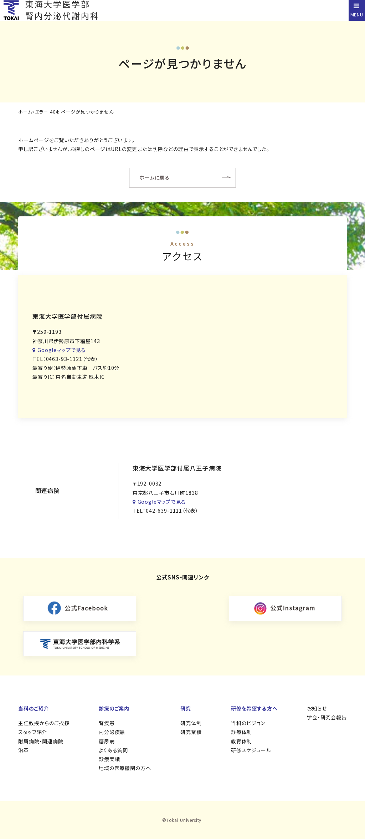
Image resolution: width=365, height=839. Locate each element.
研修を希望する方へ (254, 708)
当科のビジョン (248, 723)
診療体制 (241, 731)
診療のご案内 (114, 708)
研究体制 (190, 723)
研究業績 (190, 731)
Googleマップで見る (59, 349)
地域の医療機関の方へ (125, 768)
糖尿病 (107, 741)
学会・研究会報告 (327, 717)
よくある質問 (113, 750)
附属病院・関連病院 (40, 741)
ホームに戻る (154, 177)
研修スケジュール (251, 750)
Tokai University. (184, 820)
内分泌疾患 (112, 731)
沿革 (23, 750)
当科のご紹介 (33, 708)
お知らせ (317, 708)
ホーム (25, 112)
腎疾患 (107, 723)
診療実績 (109, 759)
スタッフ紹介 (32, 731)
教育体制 (241, 741)
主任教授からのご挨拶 (43, 723)
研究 (185, 708)
